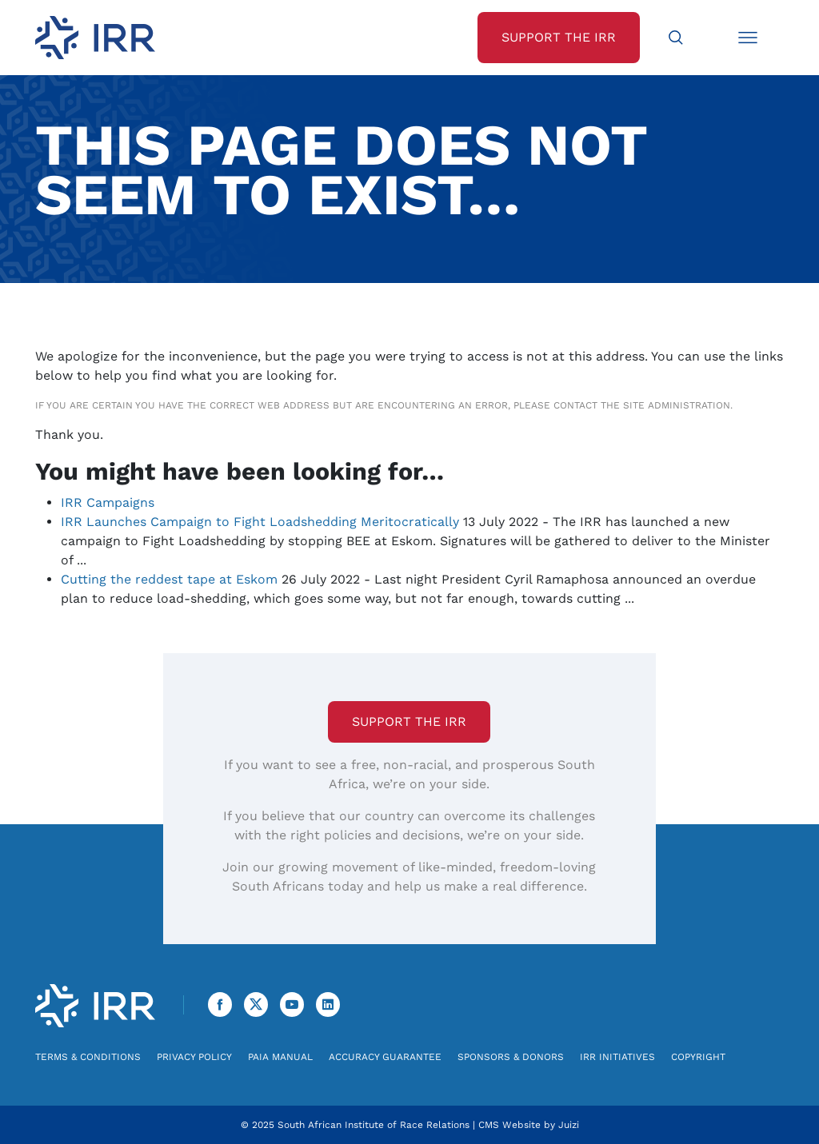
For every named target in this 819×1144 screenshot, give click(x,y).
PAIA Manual (280, 1056)
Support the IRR (409, 721)
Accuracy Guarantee (385, 1056)
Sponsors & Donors (510, 1056)
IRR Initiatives (617, 1056)
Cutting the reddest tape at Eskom (169, 579)
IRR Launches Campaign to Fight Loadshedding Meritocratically (260, 521)
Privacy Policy (194, 1056)
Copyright (698, 1056)
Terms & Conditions (88, 1056)
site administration (676, 405)
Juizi (568, 1124)
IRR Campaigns (107, 502)
